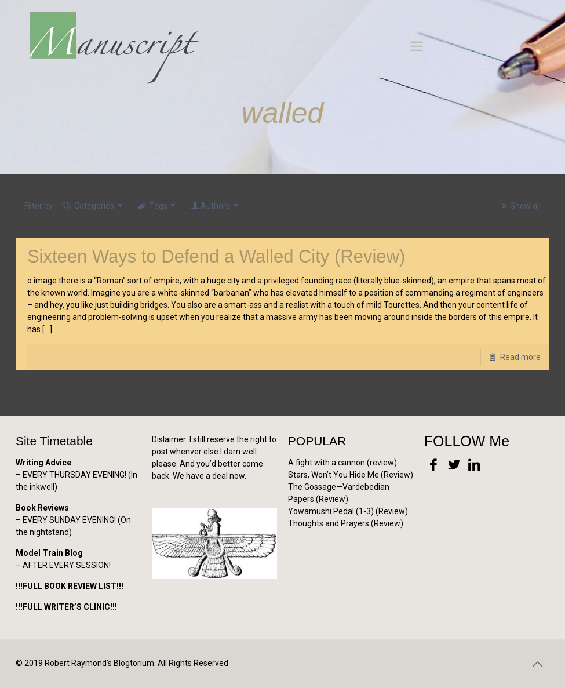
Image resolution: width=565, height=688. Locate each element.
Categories (93, 205)
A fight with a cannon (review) (342, 462)
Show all (519, 205)
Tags (157, 205)
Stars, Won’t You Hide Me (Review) (350, 474)
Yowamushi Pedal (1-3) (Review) (348, 511)
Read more (520, 357)
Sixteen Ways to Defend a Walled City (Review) (216, 256)
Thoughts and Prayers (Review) (345, 523)
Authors (215, 205)
